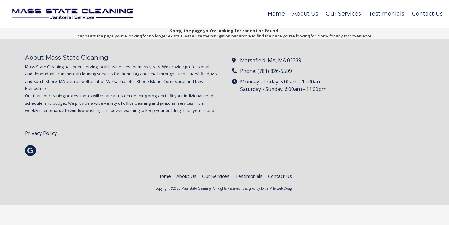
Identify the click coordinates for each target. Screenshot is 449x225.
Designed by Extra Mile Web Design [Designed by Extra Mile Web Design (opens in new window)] (268, 188)
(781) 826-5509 (275, 71)
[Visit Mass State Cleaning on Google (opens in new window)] (30, 150)
